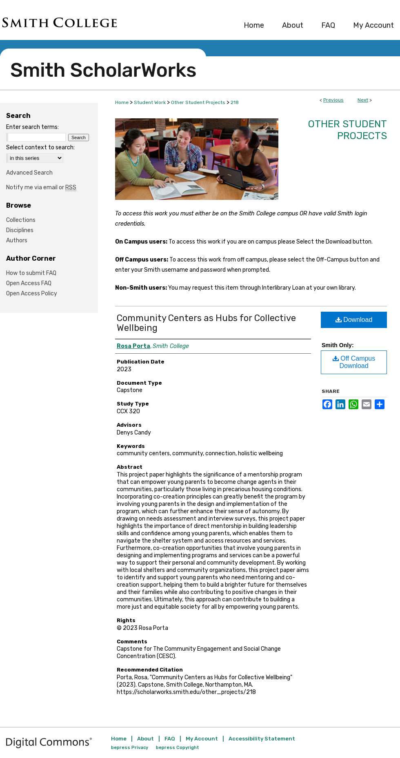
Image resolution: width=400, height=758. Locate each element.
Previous (333, 100)
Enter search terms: (32, 127)
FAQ (169, 739)
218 (235, 102)
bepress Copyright (177, 747)
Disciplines (19, 230)
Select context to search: (40, 147)
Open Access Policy (31, 293)
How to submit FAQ (31, 273)
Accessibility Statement (262, 739)
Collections (21, 220)
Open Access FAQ (28, 283)
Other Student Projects (198, 102)
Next (363, 100)
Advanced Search (29, 172)
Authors (16, 240)
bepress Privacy (129, 747)
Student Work (150, 102)
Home (122, 102)
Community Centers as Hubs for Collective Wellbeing (206, 323)
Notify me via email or (41, 187)
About (145, 739)
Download (354, 319)
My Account (202, 739)
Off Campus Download (354, 362)
